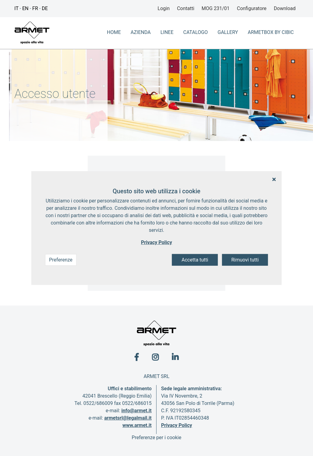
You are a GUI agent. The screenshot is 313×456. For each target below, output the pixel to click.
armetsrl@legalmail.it (128, 418)
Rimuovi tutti (245, 260)
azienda (141, 32)
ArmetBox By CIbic (271, 32)
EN (25, 8)
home (114, 32)
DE (45, 8)
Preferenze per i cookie (156, 437)
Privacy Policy (176, 425)
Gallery (228, 32)
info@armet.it (136, 410)
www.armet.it (137, 425)
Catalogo (195, 32)
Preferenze (60, 260)
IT (16, 8)
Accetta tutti (195, 260)
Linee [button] (167, 32)
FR (35, 8)
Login (164, 8)
